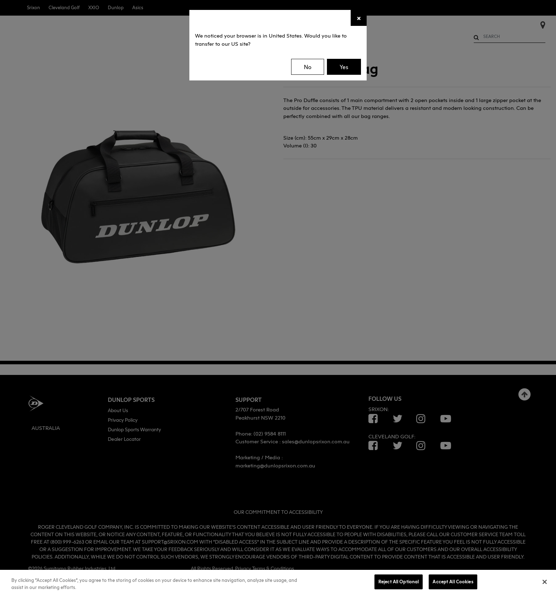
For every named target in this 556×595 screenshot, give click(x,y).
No (307, 67)
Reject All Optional (398, 581)
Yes (344, 67)
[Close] (359, 18)
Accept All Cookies (453, 581)
